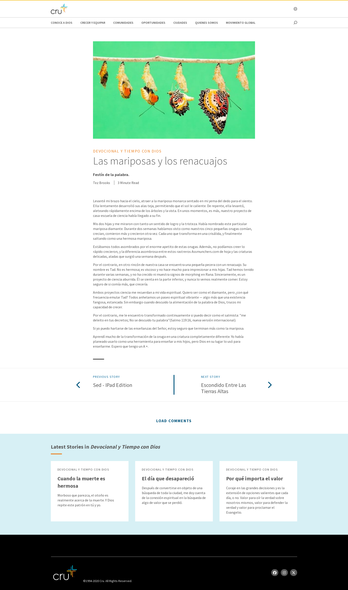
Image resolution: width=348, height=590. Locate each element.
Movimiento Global (240, 23)
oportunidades (153, 23)
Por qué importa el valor (254, 478)
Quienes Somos (206, 23)
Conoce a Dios (61, 23)
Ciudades (180, 23)
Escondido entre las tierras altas (223, 388)
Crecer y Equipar (92, 23)
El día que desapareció (168, 478)
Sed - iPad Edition (112, 385)
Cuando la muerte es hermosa (81, 482)
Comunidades (123, 23)
